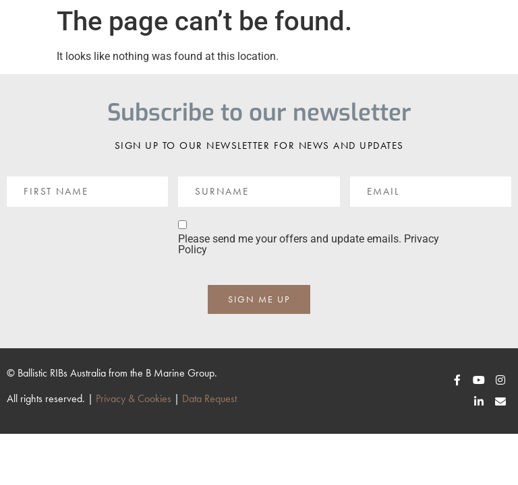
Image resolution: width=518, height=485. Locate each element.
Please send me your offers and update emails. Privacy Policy (308, 244)
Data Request (209, 398)
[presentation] (109, 244)
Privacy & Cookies (133, 398)
